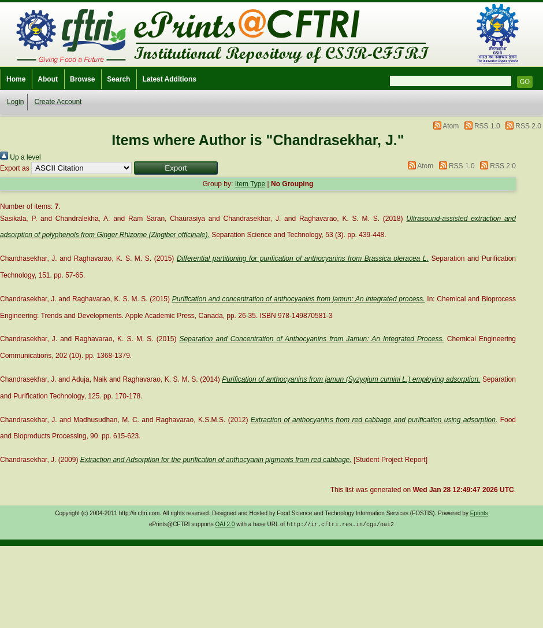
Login (15, 102)
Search (118, 79)
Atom (450, 126)
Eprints (479, 513)
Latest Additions (169, 79)
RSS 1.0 (487, 126)
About (48, 79)
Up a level (20, 157)
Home (15, 79)
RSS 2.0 (528, 126)
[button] (176, 168)
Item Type (250, 184)
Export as (14, 168)
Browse (82, 79)
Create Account (57, 102)
